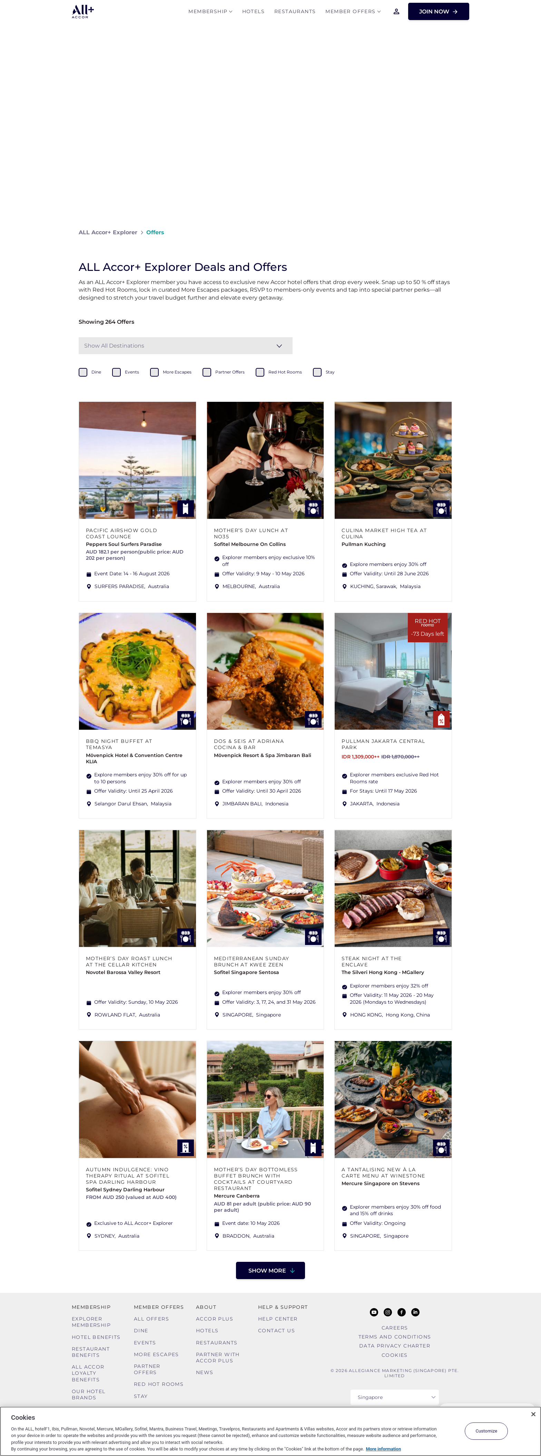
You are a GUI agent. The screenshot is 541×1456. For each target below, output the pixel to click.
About (206, 1307)
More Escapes (156, 1354)
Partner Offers (147, 1369)
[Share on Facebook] (455, 232)
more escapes (177, 372)
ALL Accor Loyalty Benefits (88, 1373)
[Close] (533, 1414)
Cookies (395, 1355)
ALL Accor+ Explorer (108, 232)
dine (96, 372)
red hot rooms (285, 372)
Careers (395, 1328)
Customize (486, 1431)
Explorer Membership (91, 1322)
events (132, 372)
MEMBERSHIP (207, 13)
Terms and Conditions (394, 1337)
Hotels (253, 13)
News (205, 1372)
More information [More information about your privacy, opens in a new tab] (383, 1449)
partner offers (230, 372)
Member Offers (350, 13)
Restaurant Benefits (91, 1352)
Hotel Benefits (96, 1337)
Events (145, 1343)
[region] (270, 1431)
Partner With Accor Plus (218, 1357)
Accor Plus (214, 1319)
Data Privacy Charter (394, 1346)
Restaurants (295, 13)
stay (330, 372)
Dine (141, 1330)
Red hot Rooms (159, 1384)
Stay (141, 1396)
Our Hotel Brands (89, 1394)
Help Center (277, 1319)
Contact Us (276, 1330)
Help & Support (283, 1307)
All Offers (151, 1319)
